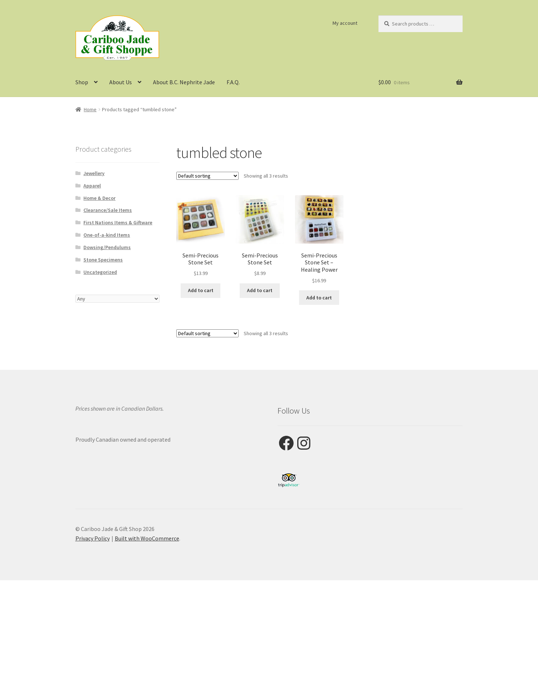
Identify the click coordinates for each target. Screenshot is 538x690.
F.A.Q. (233, 82)
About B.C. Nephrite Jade (184, 82)
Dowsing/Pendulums (107, 247)
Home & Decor (99, 198)
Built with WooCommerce (147, 538)
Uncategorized (100, 272)
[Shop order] (207, 176)
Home (90, 109)
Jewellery (94, 173)
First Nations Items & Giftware (117, 222)
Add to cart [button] (200, 290)
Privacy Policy (92, 538)
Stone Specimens (103, 259)
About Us (120, 82)
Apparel (92, 185)
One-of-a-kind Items (106, 235)
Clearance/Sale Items (107, 210)
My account (345, 23)
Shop (81, 82)
